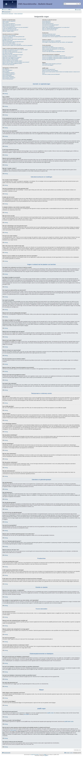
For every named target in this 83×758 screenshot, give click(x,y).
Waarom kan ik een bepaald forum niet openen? (12, 57)
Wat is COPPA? (6, 22)
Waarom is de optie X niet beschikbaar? (50, 70)
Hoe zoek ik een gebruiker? (47, 50)
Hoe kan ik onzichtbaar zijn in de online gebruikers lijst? (13, 36)
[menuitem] (10, 10)
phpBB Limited (50, 712)
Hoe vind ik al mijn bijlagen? (47, 65)
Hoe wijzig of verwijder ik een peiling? (10, 55)
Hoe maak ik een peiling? (8, 53)
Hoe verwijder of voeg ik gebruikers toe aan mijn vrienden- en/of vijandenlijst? (57, 42)
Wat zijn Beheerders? (46, 21)
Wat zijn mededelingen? (7, 75)
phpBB (45, 754)
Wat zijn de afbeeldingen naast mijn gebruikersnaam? (13, 41)
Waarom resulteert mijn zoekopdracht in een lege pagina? (53, 48)
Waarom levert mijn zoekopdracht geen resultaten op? (53, 47)
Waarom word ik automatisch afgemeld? (10, 29)
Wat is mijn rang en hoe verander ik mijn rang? (12, 44)
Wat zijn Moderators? (46, 22)
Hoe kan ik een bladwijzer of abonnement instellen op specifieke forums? (56, 58)
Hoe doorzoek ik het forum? (47, 46)
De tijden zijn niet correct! (8, 37)
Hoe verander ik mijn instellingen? (9, 35)
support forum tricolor (35, 754)
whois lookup (13, 730)
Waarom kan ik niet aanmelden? (9, 26)
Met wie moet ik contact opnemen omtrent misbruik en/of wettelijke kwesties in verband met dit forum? (61, 72)
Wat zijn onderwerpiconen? (8, 78)
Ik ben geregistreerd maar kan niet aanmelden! (12, 24)
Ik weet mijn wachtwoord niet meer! (9, 28)
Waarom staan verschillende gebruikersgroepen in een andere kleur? (56, 27)
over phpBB (26, 714)
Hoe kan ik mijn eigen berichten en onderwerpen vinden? (53, 51)
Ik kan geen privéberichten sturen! (49, 34)
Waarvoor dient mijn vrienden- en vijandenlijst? (51, 40)
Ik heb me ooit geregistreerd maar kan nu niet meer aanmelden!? (15, 27)
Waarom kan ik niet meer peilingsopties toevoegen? (13, 54)
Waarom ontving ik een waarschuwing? (10, 59)
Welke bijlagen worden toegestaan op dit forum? (51, 63)
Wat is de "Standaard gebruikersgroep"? (50, 28)
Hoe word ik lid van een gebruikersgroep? (50, 24)
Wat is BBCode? (6, 68)
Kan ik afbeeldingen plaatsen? (8, 72)
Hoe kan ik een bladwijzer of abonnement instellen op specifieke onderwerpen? (58, 57)
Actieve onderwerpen (18, 13)
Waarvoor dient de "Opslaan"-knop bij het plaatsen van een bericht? (16, 62)
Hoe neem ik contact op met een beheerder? (51, 74)
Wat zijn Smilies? (6, 71)
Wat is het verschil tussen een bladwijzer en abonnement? (53, 55)
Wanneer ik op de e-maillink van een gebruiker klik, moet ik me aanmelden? (17, 45)
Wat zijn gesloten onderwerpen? (9, 77)
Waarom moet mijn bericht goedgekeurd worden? (12, 63)
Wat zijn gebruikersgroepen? (48, 23)
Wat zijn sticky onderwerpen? (8, 76)
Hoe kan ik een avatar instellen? (9, 42)
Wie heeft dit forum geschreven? (48, 69)
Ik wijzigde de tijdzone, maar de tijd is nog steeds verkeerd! (14, 39)
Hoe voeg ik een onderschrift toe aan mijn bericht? (12, 52)
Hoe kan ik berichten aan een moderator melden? (12, 60)
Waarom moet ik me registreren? (9, 21)
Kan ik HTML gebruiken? (7, 70)
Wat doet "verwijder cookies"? (8, 31)
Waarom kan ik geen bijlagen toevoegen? (11, 58)
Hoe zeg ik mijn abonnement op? (48, 59)
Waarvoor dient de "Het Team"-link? (49, 29)
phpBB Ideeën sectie (68, 721)
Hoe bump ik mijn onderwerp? (8, 64)
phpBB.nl (46, 755)
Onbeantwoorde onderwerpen (7, 13)
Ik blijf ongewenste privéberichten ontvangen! (51, 35)
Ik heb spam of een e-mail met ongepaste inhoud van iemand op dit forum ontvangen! (59, 36)
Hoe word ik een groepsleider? (48, 26)
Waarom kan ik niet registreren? (9, 23)
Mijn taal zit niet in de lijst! (8, 40)
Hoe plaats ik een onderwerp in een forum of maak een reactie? (15, 49)
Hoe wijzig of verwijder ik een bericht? (10, 50)
